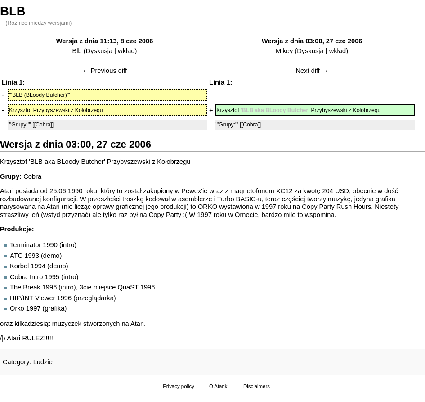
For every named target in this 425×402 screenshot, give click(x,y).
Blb (77, 50)
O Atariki (218, 386)
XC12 (284, 190)
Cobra (32, 176)
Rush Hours (353, 206)
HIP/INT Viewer (32, 298)
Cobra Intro (26, 276)
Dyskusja (99, 50)
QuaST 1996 (136, 287)
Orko (17, 308)
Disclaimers (256, 386)
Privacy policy (178, 386)
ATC (16, 255)
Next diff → (311, 70)
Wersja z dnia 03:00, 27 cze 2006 (312, 41)
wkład (126, 50)
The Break (25, 287)
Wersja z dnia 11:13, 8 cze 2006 (104, 41)
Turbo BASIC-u (239, 199)
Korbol (19, 266)
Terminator (25, 244)
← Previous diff (104, 70)
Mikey (284, 50)
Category (16, 362)
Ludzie (43, 362)
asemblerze (195, 199)
